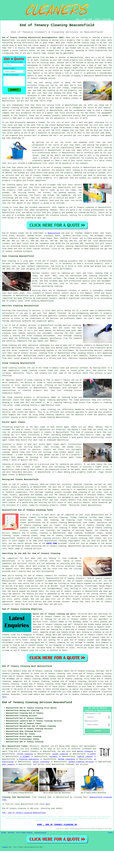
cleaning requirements (69, 541)
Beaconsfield (54, 233)
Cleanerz (5, 847)
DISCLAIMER (107, 19)
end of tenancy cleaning (61, 246)
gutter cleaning (85, 751)
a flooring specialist (28, 759)
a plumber (25, 757)
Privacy (110, 832)
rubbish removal (85, 757)
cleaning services (33, 549)
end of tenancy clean (12, 301)
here (4, 697)
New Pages (11, 832)
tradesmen (87, 749)
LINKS (84, 19)
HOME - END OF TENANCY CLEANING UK (57, 824)
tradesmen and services (76, 764)
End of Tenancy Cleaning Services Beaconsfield (37, 702)
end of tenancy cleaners (26, 751)
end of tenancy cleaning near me (54, 624)
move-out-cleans (48, 484)
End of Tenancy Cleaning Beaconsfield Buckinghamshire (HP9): (33, 38)
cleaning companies (46, 497)
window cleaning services (81, 762)
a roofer (92, 754)
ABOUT (90, 19)
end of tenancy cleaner (66, 98)
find (9, 671)
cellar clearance (41, 762)
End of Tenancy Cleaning (24, 832)
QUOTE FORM (51, 543)
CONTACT (97, 19)
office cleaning (25, 754)
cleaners (6, 243)
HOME (77, 19)
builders (53, 757)
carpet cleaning (60, 754)
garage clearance (66, 759)
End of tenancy (9, 233)
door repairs (8, 764)
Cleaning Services (40, 832)
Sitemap (3, 832)
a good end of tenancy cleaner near (81, 630)
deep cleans (105, 517)
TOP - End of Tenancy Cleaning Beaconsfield (24, 813)
